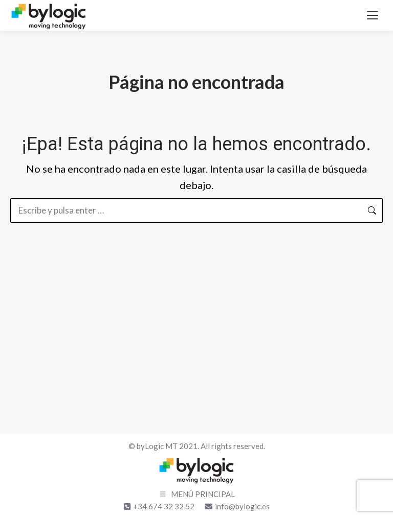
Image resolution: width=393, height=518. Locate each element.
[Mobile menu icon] (372, 15)
